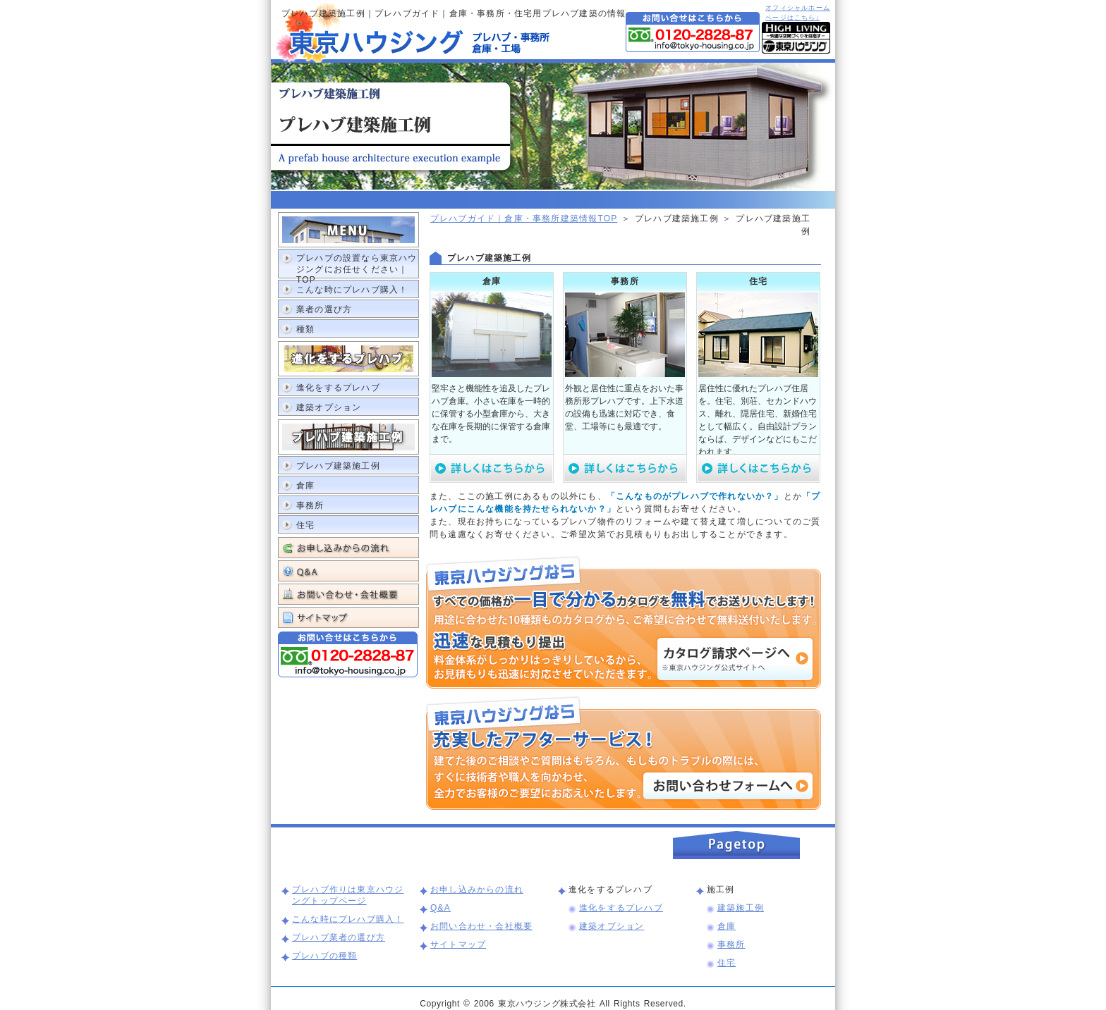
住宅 (305, 525)
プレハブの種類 (324, 956)
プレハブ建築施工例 (338, 466)
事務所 (310, 505)
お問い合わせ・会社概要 (348, 594)
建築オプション (328, 407)
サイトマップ (348, 617)
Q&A (348, 570)
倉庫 (305, 486)
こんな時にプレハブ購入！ (352, 290)
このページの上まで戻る (736, 845)
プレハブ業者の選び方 (338, 937)
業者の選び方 (324, 309)
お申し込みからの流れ (348, 547)
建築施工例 (740, 908)
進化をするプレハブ (338, 388)
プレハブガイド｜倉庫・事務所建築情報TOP (523, 218)
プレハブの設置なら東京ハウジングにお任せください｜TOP (357, 265)
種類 (305, 329)
